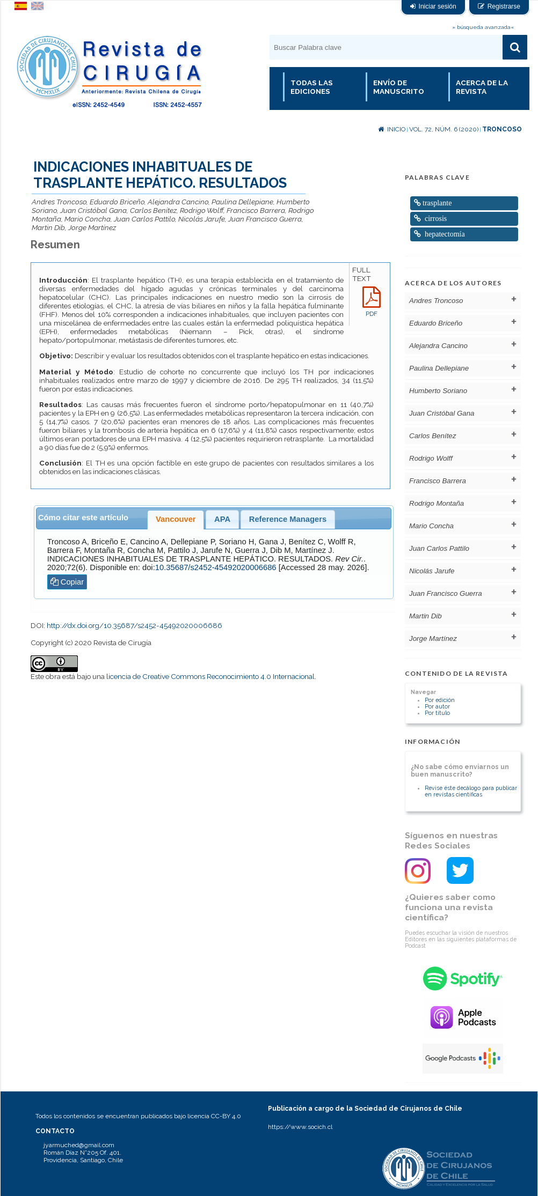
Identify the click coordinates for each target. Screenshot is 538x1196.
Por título (437, 713)
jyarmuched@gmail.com (78, 1145)
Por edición (440, 700)
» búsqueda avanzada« (483, 27)
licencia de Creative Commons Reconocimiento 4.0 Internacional (210, 676)
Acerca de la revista (482, 86)
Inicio (391, 129)
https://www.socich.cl (300, 1127)
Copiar (67, 582)
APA (222, 519)
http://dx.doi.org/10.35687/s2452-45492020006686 (134, 625)
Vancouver (176, 519)
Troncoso (502, 129)
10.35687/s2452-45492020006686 (216, 567)
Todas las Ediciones (311, 86)
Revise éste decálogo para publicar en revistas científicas (471, 791)
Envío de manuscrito (398, 86)
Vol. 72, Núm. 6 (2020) (443, 129)
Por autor (437, 706)
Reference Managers (287, 519)
